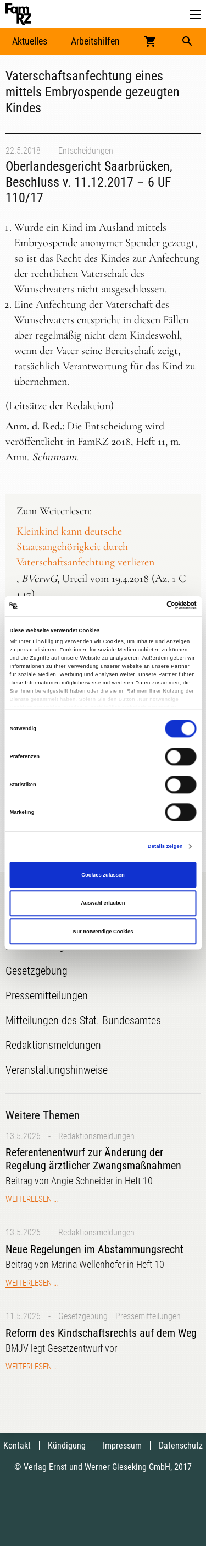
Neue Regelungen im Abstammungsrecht (94, 1249)
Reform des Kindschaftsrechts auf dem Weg (101, 1333)
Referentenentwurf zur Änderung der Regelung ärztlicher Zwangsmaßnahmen (93, 1159)
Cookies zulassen (103, 875)
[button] (195, 14)
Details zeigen (165, 847)
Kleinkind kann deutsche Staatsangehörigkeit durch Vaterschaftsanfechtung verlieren (85, 547)
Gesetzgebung (83, 1316)
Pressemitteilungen (148, 1316)
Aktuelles (29, 41)
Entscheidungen (85, 150)
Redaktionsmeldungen (96, 1136)
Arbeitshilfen (95, 41)
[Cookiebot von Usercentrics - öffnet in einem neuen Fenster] (149, 606)
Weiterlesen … (31, 1199)
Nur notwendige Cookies (103, 931)
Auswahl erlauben (103, 903)
